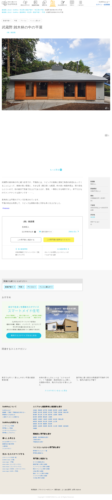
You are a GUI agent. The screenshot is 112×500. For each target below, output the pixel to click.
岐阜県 (35, 417)
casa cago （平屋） (8, 462)
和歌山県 (60, 419)
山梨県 (55, 414)
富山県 (40, 414)
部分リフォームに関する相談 (41, 469)
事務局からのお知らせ (8, 414)
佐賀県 (40, 426)
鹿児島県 (65, 426)
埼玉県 (92, 217)
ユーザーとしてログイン (9, 430)
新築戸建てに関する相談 (40, 464)
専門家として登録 (7, 428)
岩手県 (45, 410)
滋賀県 (35, 419)
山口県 (55, 421)
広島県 (50, 421)
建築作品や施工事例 (8, 444)
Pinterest (6, 208)
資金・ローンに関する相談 (40, 473)
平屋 (15, 20)
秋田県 (55, 410)
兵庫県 (50, 419)
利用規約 (34, 489)
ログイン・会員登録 (103, 4)
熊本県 (50, 426)
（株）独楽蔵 (10, 32)
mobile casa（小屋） (8, 459)
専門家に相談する (40, 458)
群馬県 (45, 412)
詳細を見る (73, 231)
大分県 (55, 426)
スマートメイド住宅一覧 (9, 457)
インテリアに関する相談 (40, 475)
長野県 (60, 414)
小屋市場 (5, 446)
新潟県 (35, 414)
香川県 (40, 423)
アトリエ (24, 20)
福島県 (65, 410)
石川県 (45, 414)
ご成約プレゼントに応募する (10, 417)
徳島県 (35, 423)
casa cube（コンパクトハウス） (12, 464)
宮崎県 (60, 426)
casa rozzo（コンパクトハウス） (12, 466)
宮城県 (50, 410)
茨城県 (35, 412)
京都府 (40, 419)
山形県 (60, 410)
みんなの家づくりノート (9, 441)
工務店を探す (37, 439)
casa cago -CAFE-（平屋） (10, 471)
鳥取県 (35, 421)
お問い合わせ (76, 489)
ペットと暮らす (35, 20)
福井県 (50, 414)
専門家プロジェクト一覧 (40, 450)
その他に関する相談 (39, 478)
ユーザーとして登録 (8, 426)
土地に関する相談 (38, 471)
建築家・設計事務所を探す (40, 437)
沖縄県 (35, 428)
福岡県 (35, 426)
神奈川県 (65, 412)
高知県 (50, 423)
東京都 (60, 412)
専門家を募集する (38, 453)
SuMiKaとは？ (6, 410)
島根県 (40, 421)
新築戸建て (7, 20)
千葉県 (55, 412)
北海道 (35, 410)
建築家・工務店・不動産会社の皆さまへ (13, 412)
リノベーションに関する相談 (41, 466)
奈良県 (55, 419)
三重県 (50, 417)
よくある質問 (66, 489)
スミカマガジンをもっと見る (56, 390)
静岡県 (40, 417)
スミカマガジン (6, 448)
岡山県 (45, 421)
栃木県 (40, 412)
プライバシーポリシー (45, 489)
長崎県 (45, 426)
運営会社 (57, 489)
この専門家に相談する (26, 240)
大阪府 (45, 419)
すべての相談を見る (39, 462)
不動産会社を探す (38, 442)
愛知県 (45, 417)
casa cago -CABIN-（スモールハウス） (14, 469)
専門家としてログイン (8, 432)
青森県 (40, 410)
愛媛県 (45, 423)
